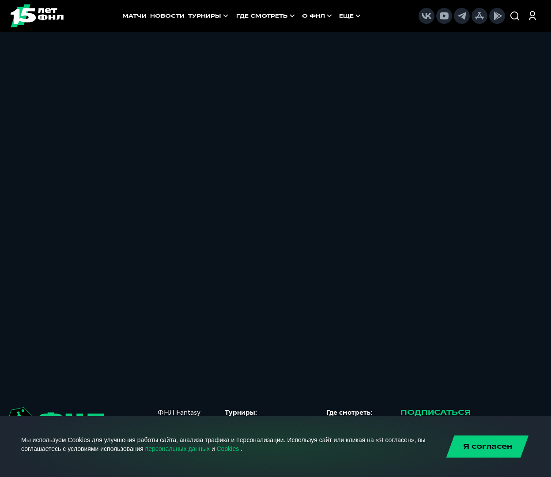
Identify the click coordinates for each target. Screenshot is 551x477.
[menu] (299, 15)
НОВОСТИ (167, 15)
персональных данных (177, 448)
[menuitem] (266, 15)
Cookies (228, 448)
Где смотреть (266, 15)
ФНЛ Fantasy (179, 412)
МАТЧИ (134, 15)
